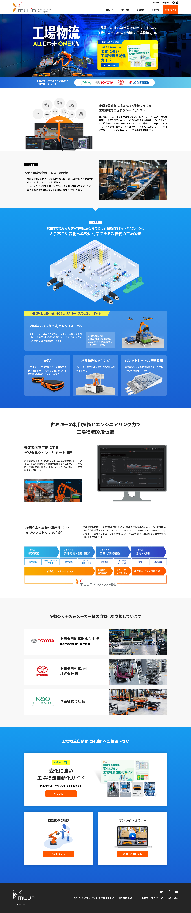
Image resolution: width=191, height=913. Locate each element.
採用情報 (155, 9)
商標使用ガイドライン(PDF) (153, 898)
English (166, 2)
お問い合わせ (58, 854)
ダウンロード (61, 793)
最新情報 (155, 2)
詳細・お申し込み (132, 854)
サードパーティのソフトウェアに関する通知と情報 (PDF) (92, 898)
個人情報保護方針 (126, 898)
